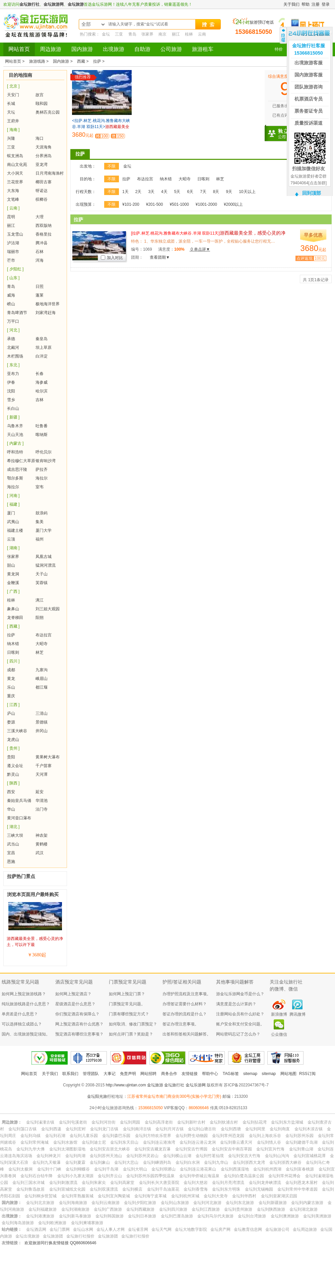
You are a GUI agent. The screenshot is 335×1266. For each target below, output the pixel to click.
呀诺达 (42, 190)
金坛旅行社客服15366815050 (308, 49)
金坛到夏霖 (75, 1162)
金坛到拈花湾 (255, 1122)
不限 (112, 166)
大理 (40, 216)
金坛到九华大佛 (30, 1149)
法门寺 (42, 809)
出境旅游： (12, 1216)
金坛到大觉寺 (216, 1196)
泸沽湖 (13, 243)
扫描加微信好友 (308, 168)
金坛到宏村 (76, 1129)
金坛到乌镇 (30, 1135)
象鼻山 (13, 609)
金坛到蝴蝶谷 (78, 1169)
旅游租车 (202, 49)
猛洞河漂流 (46, 565)
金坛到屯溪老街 (73, 1122)
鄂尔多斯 (15, 478)
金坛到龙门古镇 (104, 1129)
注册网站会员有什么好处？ (240, 1014)
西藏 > (83, 61)
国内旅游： (12, 1202)
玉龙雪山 (15, 234)
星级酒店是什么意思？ (75, 1004)
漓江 (40, 600)
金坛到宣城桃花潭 (309, 1155)
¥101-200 (130, 204)
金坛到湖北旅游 (303, 1209)
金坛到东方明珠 (226, 1189)
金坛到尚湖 (75, 1155)
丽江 (176, 34)
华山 (11, 809)
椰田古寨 (44, 182)
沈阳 (11, 391)
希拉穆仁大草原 (21, 460)
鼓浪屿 (42, 513)
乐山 (11, 687)
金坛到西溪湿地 (235, 1169)
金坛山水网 (83, 1229)
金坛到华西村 (244, 1196)
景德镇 (42, 722)
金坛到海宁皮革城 (150, 1196)
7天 (203, 191)
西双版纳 (44, 225)
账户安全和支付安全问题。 (240, 1024)
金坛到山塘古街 (202, 1129)
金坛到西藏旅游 (140, 1209)
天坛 (11, 112)
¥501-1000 (179, 204)
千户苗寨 (44, 765)
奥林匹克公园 (48, 112)
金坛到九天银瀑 (46, 1162)
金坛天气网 (161, 1229)
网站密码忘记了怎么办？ (238, 1034)
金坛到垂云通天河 (236, 1142)
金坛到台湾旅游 (252, 1216)
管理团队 (91, 1073)
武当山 (13, 844)
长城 (11, 103)
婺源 (11, 722)
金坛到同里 (255, 1129)
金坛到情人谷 (269, 1142)
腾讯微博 (297, 1014)
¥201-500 (154, 204)
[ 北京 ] (13, 86)
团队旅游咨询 (308, 86)
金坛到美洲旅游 (317, 1216)
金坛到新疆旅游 (273, 1202)
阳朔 (40, 617)
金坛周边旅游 (305, 1229)
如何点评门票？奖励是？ (131, 1034)
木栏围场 (15, 356)
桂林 (189, 34)
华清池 (42, 800)
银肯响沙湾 (46, 460)
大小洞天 (15, 173)
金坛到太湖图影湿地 (67, 1149)
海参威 (42, 382)
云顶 (11, 539)
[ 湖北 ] (13, 826)
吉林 (40, 399)
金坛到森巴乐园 (116, 1135)
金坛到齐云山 (110, 1176)
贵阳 (11, 757)
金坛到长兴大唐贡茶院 (159, 1182)
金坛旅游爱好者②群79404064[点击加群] (308, 179)
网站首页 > (15, 61)
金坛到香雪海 (196, 1189)
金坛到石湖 (55, 1135)
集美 (40, 521)
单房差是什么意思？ (20, 1014)
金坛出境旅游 (27, 1236)
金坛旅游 (76, 4)
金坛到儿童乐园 (84, 1135)
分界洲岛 (44, 155)
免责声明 (128, 1073)
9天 (229, 191)
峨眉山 (42, 678)
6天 (190, 191)
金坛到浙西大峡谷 (285, 1162)
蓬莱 (40, 295)
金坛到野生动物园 (192, 1135)
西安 (11, 791)
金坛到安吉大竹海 (244, 1155)
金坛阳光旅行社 (101, 1096)
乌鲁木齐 (15, 426)
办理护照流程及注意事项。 (186, 994)
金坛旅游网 (54, 4)
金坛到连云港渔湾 (159, 1142)
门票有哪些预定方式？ (129, 1014)
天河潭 (42, 774)
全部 (86, 24)
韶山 (11, 565)
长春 (40, 373)
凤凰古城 (44, 556)
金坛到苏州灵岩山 (142, 1155)
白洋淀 (42, 356)
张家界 (147, 34)
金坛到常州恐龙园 (228, 1135)
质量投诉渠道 (308, 123)
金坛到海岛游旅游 (18, 1222)
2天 (138, 191)
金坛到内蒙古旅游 (307, 1202)
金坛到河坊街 (103, 1122)
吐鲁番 (42, 426)
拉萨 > (99, 61)
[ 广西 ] (13, 591)
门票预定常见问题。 (127, 1004)
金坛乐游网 (196, 1085)
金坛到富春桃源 (300, 1169)
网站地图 (288, 1073)
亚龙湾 (42, 164)
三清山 (42, 713)
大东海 (13, 190)
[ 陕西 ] (13, 783)
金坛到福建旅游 (42, 1209)
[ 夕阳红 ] (15, 269)
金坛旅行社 (29, 4)
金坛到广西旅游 (108, 1209)
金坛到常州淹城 (34, 1142)
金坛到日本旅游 (142, 1216)
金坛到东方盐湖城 (287, 1122)
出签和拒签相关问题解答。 (186, 1034)
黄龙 (11, 678)
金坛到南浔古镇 (137, 1129)
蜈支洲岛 (15, 155)
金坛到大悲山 (126, 1162)
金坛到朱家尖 (94, 1182)
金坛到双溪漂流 (104, 1189)
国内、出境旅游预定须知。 (26, 1034)
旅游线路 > (39, 61)
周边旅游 (50, 49)
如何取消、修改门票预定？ (133, 1024)
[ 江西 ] (13, 704)
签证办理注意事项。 (180, 1024)
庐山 (11, 713)
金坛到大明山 (135, 1169)
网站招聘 (148, 1073)
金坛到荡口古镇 (22, 1129)
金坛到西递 (51, 1129)
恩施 (11, 861)
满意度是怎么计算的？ (236, 1004)
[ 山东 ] (13, 277)
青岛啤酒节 (17, 312)
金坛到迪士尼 (94, 1142)
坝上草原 (44, 347)
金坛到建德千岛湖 (301, 1142)
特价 (279, 49)
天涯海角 (44, 147)
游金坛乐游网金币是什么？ (240, 994)
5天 (177, 191)
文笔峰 (13, 199)
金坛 (106, 34)
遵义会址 (15, 765)
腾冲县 (42, 243)
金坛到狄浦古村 (224, 1122)
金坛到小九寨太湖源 (75, 1176)
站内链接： (12, 1229)
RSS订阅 (307, 1073)
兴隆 (11, 138)
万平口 (13, 321)
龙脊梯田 (15, 617)
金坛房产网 (220, 1229)
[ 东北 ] (13, 365)
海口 (40, 138)
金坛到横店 (132, 1189)
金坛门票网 (60, 1229)
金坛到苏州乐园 (299, 1135)
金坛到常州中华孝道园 (297, 1189)
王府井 (13, 121)
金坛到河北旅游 (207, 1202)
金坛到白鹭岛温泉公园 (244, 1176)
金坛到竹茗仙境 (210, 1155)
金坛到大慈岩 (196, 1182)
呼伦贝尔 (44, 452)
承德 (11, 338)
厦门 (11, 513)
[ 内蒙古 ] (15, 443)
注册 (316, 4)
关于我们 (291, 4)
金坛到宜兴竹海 (270, 1149)
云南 (202, 34)
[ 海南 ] (13, 129)
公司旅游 (171, 49)
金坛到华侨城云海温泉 (199, 1176)
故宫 (40, 94)
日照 (40, 286)
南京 (162, 34)
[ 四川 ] (13, 661)
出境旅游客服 (308, 62)
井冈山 (42, 731)
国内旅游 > (63, 61)
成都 (11, 670)
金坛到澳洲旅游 (285, 1216)
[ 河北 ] (13, 330)
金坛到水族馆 (65, 1142)
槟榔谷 (42, 199)
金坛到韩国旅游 (109, 1216)
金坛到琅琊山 (163, 1169)
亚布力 (13, 373)
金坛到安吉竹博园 (191, 1149)
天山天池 (15, 434)
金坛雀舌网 (138, 1229)
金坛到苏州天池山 (106, 1155)
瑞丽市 (13, 251)
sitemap (250, 1073)
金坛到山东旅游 (175, 1202)
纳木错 (13, 643)
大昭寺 (42, 643)
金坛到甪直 (280, 1129)
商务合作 (169, 1073)
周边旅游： (12, 1122)
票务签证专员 (308, 111)
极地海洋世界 (48, 304)
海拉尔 (42, 478)
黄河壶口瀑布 (19, 818)
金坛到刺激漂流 (63, 1182)
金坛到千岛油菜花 (163, 1189)
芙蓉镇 (42, 582)
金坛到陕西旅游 (271, 1209)
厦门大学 (44, 530)
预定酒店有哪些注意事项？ (79, 1034)
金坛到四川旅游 (173, 1209)
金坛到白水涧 (188, 1162)
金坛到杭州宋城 (185, 1196)
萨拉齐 (42, 469)
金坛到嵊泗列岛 (157, 1162)
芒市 (11, 260)
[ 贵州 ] (13, 748)
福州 (40, 539)
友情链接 (190, 1073)
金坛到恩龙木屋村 (301, 1182)
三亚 (119, 34)
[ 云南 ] (13, 208)
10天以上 (247, 191)
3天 (151, 191)
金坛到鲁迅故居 (30, 1189)
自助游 (142, 49)
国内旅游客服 (308, 74)
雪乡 (11, 399)
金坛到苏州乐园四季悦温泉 (150, 1176)
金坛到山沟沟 (277, 1155)
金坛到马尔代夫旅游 (215, 1216)
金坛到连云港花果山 (198, 1169)
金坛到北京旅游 (40, 1202)
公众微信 (279, 1034)
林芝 (40, 652)
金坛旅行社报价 (80, 1236)
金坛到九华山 (216, 1162)
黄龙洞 (13, 574)
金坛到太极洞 (20, 1169)
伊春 (11, 382)
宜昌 (11, 852)
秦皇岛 (42, 338)
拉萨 (11, 635)
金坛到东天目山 (124, 1142)
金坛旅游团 (53, 1236)
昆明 (11, 216)
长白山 (13, 408)
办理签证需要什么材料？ (184, 1004)
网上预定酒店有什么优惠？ (79, 1024)
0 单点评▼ (200, 249)
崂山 (11, 304)
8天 (216, 191)
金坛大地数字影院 (191, 1229)
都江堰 (42, 687)
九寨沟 (42, 670)
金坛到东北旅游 (240, 1202)
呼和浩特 (15, 452)
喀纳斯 (42, 434)
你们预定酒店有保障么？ (77, 1014)
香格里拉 (44, 234)
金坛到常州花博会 (284, 1176)
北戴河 (13, 347)
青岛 (132, 34)
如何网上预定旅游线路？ (24, 994)
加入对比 (112, 257)
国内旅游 (82, 49)
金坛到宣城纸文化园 (67, 1189)
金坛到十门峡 (49, 1169)
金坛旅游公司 (277, 1229)
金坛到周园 (130, 1122)
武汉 (40, 852)
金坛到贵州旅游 (238, 1209)
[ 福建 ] (13, 504)
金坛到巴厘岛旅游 (177, 1216)
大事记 (110, 1073)
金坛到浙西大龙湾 (249, 1162)
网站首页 (19, 49)
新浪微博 (279, 1014)
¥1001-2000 (206, 204)
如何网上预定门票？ (127, 994)
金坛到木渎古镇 (308, 1129)
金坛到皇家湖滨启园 (279, 1196)
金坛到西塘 (231, 1129)
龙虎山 (13, 739)
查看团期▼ (160, 257)
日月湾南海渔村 (50, 173)
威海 (11, 295)
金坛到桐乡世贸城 (40, 1196)
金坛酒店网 (36, 1229)
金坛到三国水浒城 (28, 1182)
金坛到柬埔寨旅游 (87, 1222)
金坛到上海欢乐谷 (265, 1135)
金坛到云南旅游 (105, 1202)
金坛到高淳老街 (159, 1122)
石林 (40, 251)
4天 (164, 191)
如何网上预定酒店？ (73, 994)
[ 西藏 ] (13, 626)
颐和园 (42, 103)
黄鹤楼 (42, 844)
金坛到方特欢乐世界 (153, 1135)
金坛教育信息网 (248, 1229)
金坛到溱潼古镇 (40, 1122)
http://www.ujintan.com (126, 1085)
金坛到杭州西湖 (267, 1169)
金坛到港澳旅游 (40, 1216)
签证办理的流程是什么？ (184, 1014)
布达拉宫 (44, 635)
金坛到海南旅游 (73, 1202)
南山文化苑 (17, 164)
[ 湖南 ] (13, 548)
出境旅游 (113, 49)
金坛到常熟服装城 (77, 1196)
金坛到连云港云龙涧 (198, 1142)
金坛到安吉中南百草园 (232, 1149)
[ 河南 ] (13, 495)
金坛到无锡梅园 (259, 1189)
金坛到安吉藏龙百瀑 (152, 1149)
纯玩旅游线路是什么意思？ (26, 1004)
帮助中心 (210, 1073)
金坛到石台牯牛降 (36, 1176)
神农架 (42, 835)
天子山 (42, 574)
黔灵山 (13, 774)
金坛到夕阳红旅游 (140, 1202)
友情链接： (12, 1243)
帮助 (306, 4)
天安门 (13, 94)
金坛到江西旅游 (206, 1209)
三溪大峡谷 (17, 731)
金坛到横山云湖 (177, 1155)
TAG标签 (231, 1073)
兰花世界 (15, 182)
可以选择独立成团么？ (22, 1024)
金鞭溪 (13, 582)
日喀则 (13, 652)
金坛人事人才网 (110, 1229)
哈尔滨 (42, 391)
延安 (40, 791)
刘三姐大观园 (48, 609)
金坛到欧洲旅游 (52, 1222)
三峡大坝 (15, 835)
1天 (125, 191)
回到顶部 (311, 193)
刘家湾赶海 (46, 312)
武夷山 (13, 521)
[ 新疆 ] (13, 417)
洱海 (40, 260)
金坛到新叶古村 (191, 1122)
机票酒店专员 (308, 99)
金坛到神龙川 (49, 1155)
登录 (326, 4)
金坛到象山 (100, 1162)
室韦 (40, 487)
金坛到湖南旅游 (75, 1209)
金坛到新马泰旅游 (75, 1216)
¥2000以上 (233, 204)
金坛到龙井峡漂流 (265, 1182)
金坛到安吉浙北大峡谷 (110, 1149)
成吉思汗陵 (17, 469)
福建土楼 (15, 530)
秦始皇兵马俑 (19, 800)
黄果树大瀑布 (48, 757)
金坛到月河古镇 (169, 1129)
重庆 (11, 696)
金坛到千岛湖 (106, 1169)
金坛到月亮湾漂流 (228, 1182)
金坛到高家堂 (122, 1182)
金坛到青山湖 (301, 1149)
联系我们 (70, 1073)
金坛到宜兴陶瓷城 (114, 1196)
